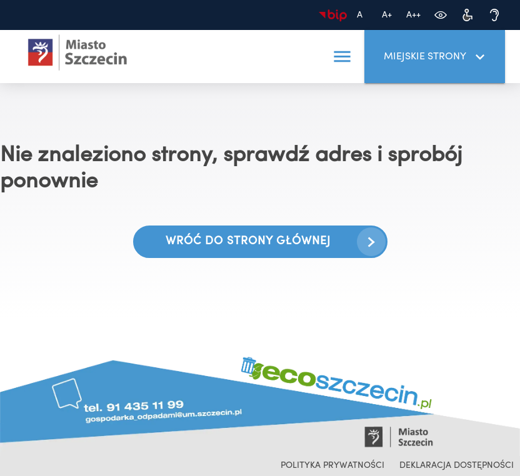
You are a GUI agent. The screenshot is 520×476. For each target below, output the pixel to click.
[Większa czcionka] (387, 15)
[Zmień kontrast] (440, 15)
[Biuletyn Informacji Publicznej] (333, 15)
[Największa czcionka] (413, 15)
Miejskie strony (436, 57)
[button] (341, 56)
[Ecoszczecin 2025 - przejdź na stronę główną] (77, 52)
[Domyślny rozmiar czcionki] (360, 15)
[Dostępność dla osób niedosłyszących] (494, 15)
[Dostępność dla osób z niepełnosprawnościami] (467, 15)
